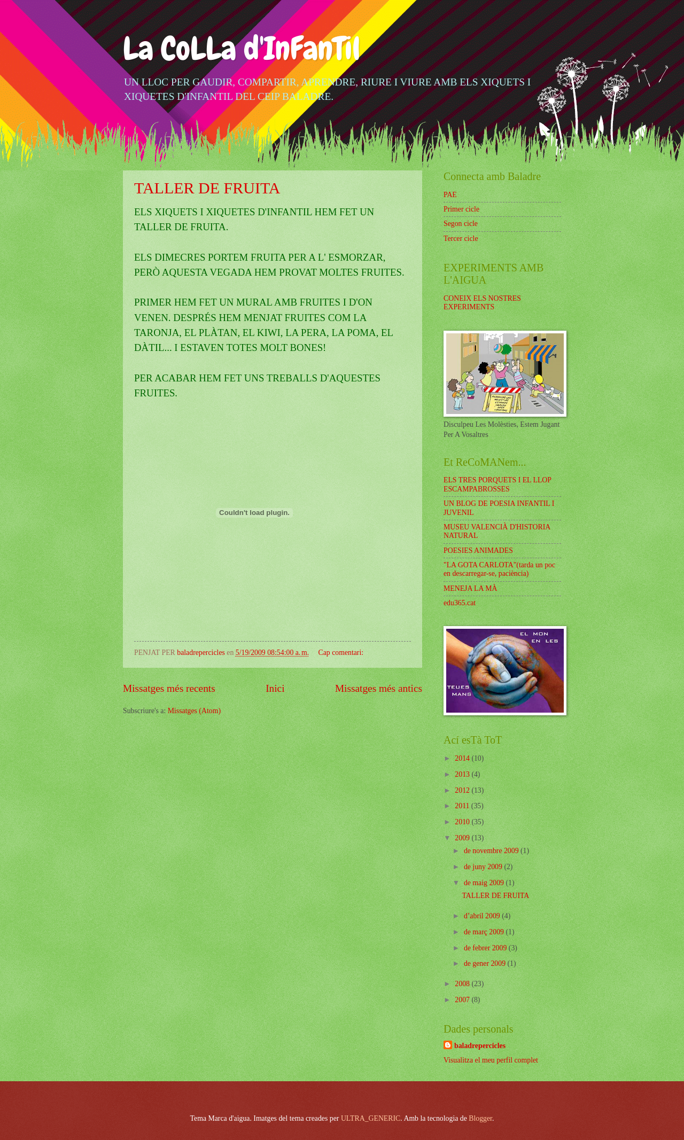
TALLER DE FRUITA (207, 188)
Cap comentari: (341, 653)
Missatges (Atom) (194, 711)
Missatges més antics (378, 688)
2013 (463, 774)
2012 (463, 790)
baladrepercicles (480, 1046)
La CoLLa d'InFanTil (241, 48)
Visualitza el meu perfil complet (491, 1060)
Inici (275, 688)
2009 (463, 838)
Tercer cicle (461, 239)
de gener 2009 (486, 963)
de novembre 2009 (492, 851)
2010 (463, 822)
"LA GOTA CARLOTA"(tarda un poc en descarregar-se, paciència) (499, 569)
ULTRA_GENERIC (370, 1118)
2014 (463, 758)
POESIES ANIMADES (478, 550)
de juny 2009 (484, 867)
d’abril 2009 (483, 916)
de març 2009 (485, 932)
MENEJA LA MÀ (470, 588)
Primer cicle (461, 209)
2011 (463, 806)
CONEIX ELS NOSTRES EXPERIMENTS (482, 302)
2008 (463, 984)
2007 (463, 1000)
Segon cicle (461, 224)
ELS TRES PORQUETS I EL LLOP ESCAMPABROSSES (497, 484)
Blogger (480, 1118)
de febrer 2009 (486, 948)
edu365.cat (460, 603)
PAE (450, 195)
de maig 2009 (485, 883)
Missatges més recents (169, 688)
